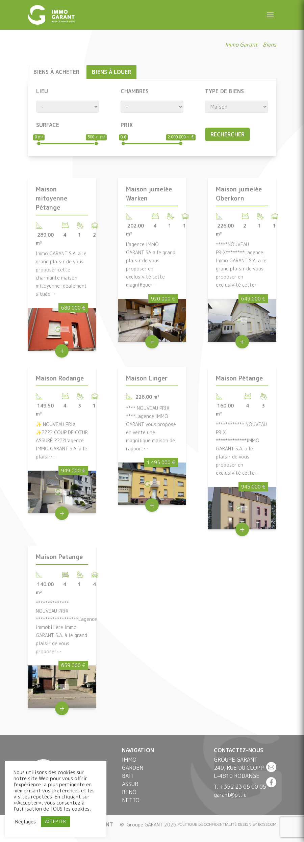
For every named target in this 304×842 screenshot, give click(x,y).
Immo (129, 759)
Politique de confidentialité (207, 824)
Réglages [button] (25, 822)
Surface (47, 125)
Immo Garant (241, 44)
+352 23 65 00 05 (243, 786)
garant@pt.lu (230, 794)
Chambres (135, 91)
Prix (127, 125)
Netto (131, 800)
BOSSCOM (267, 824)
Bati (127, 776)
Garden (132, 767)
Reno (129, 792)
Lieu (42, 91)
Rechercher (227, 134)
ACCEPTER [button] (55, 821)
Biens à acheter (56, 72)
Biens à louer (111, 72)
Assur (130, 784)
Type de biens (224, 91)
